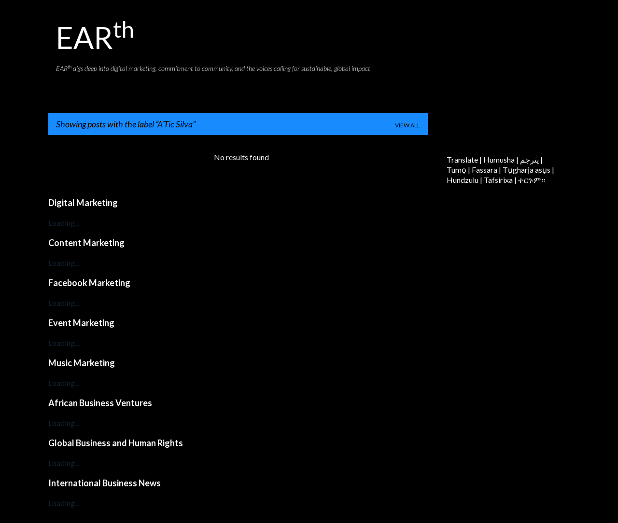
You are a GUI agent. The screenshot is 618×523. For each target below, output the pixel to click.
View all (407, 125)
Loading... (63, 222)
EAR (95, 37)
